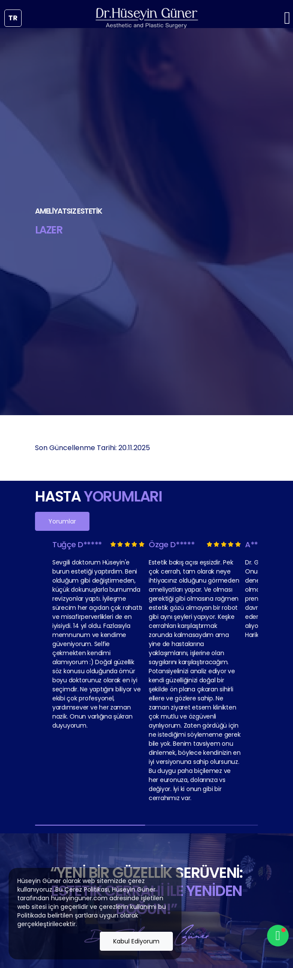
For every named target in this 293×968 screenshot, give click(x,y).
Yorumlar (62, 521)
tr (13, 18)
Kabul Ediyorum (136, 941)
